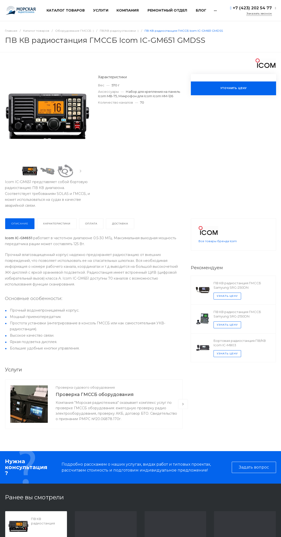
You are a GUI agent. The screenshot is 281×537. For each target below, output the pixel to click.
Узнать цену (227, 302)
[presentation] (80, 171)
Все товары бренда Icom (217, 247)
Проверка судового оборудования (85, 387)
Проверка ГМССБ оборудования (94, 394)
